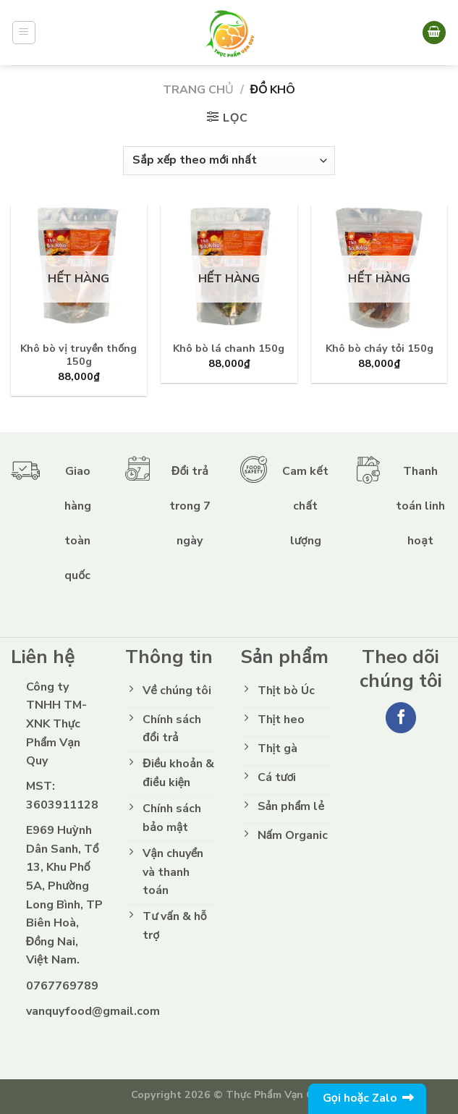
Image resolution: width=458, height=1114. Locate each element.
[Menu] (24, 32)
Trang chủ (198, 90)
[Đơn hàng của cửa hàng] (228, 160)
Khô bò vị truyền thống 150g (78, 355)
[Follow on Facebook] (401, 717)
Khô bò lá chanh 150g (228, 348)
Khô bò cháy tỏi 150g (379, 348)
